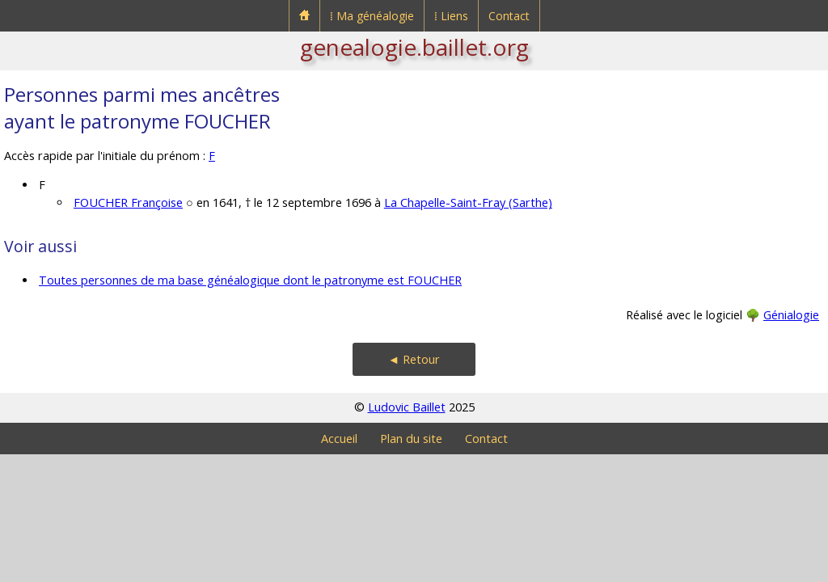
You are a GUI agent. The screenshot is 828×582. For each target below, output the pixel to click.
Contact (509, 15)
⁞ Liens (451, 15)
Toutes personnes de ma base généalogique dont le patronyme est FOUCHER (250, 280)
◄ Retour (414, 359)
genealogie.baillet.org (414, 47)
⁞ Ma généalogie (372, 15)
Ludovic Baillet (407, 407)
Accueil (339, 438)
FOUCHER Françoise (128, 202)
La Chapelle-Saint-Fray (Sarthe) (468, 202)
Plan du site (411, 438)
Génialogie (791, 315)
